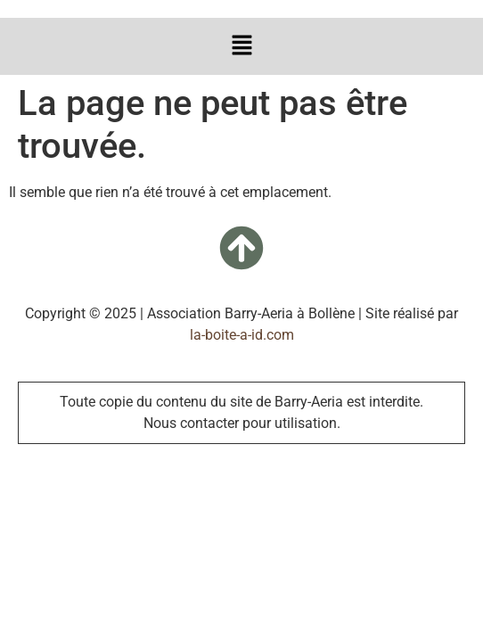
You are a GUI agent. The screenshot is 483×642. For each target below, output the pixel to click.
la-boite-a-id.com (242, 334)
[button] (241, 46)
